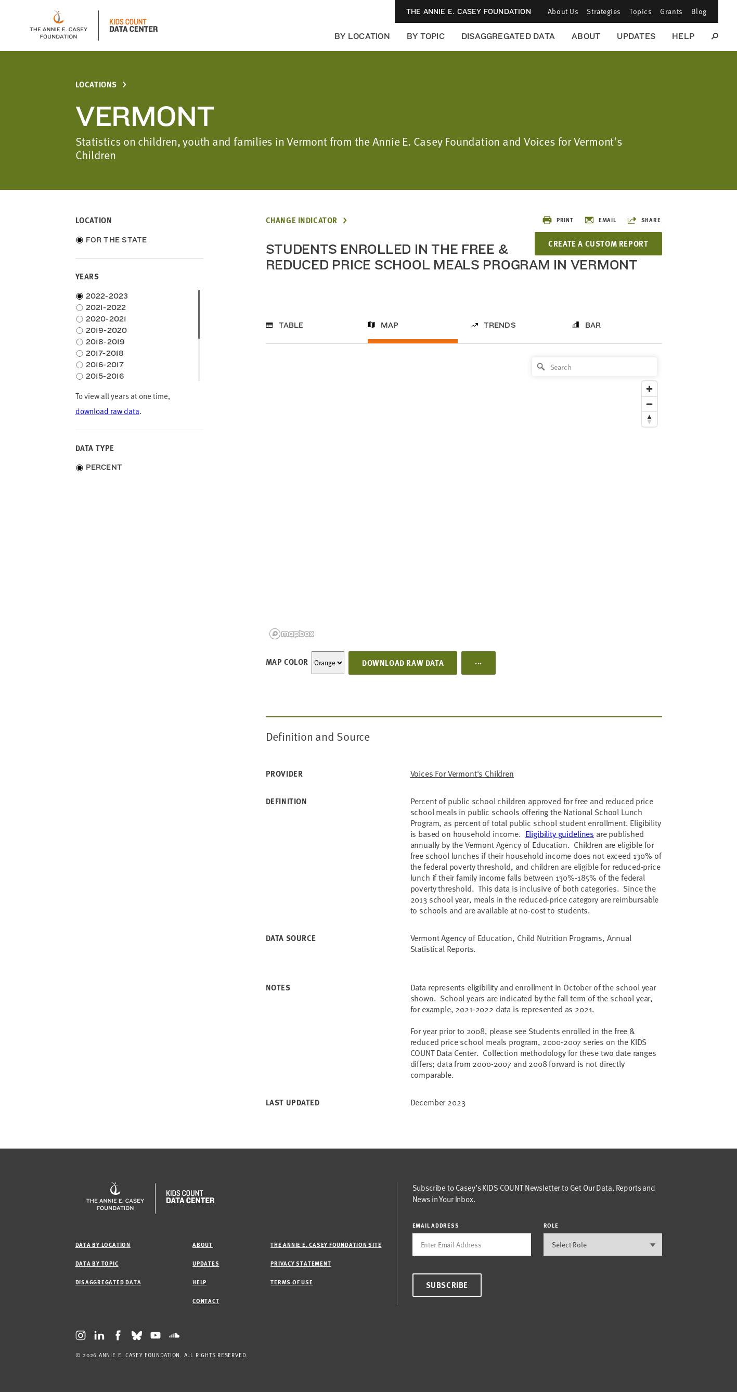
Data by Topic (97, 1263)
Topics (640, 11)
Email (600, 220)
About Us (563, 11)
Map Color (287, 661)
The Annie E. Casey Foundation (468, 11)
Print (558, 220)
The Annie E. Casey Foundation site (325, 1244)
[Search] (594, 366)
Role (551, 1225)
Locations (96, 84)
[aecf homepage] (58, 25)
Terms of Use (291, 1282)
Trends (500, 325)
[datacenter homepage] (134, 25)
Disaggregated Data (508, 36)
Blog (699, 11)
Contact (205, 1301)
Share (644, 220)
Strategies (604, 11)
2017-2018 (105, 353)
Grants (671, 11)
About (586, 36)
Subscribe (447, 1285)
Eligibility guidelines (559, 834)
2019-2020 (106, 330)
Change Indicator (302, 220)
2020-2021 (106, 319)
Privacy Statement (300, 1263)
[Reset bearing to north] (649, 419)
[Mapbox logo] (292, 634)
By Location (362, 36)
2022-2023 (107, 296)
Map (390, 325)
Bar (593, 325)
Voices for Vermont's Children (462, 773)
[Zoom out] (649, 403)
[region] (464, 497)
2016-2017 (105, 364)
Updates (636, 36)
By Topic (426, 36)
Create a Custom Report (598, 243)
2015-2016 (105, 376)
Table (291, 325)
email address (435, 1225)
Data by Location (103, 1244)
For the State (116, 239)
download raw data (107, 411)
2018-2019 (105, 341)
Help (683, 36)
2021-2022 (106, 307)
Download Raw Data (403, 662)
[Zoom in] (649, 388)
